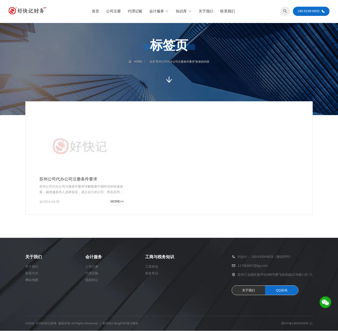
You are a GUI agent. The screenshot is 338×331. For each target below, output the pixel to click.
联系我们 (227, 11)
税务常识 (151, 273)
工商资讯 (151, 267)
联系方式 (31, 273)
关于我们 (206, 11)
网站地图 (31, 280)
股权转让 (91, 280)
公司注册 (113, 11)
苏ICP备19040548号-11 (297, 323)
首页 (95, 11)
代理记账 (135, 11)
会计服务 (159, 11)
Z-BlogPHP (118, 323)
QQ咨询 (281, 290)
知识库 (184, 11)
